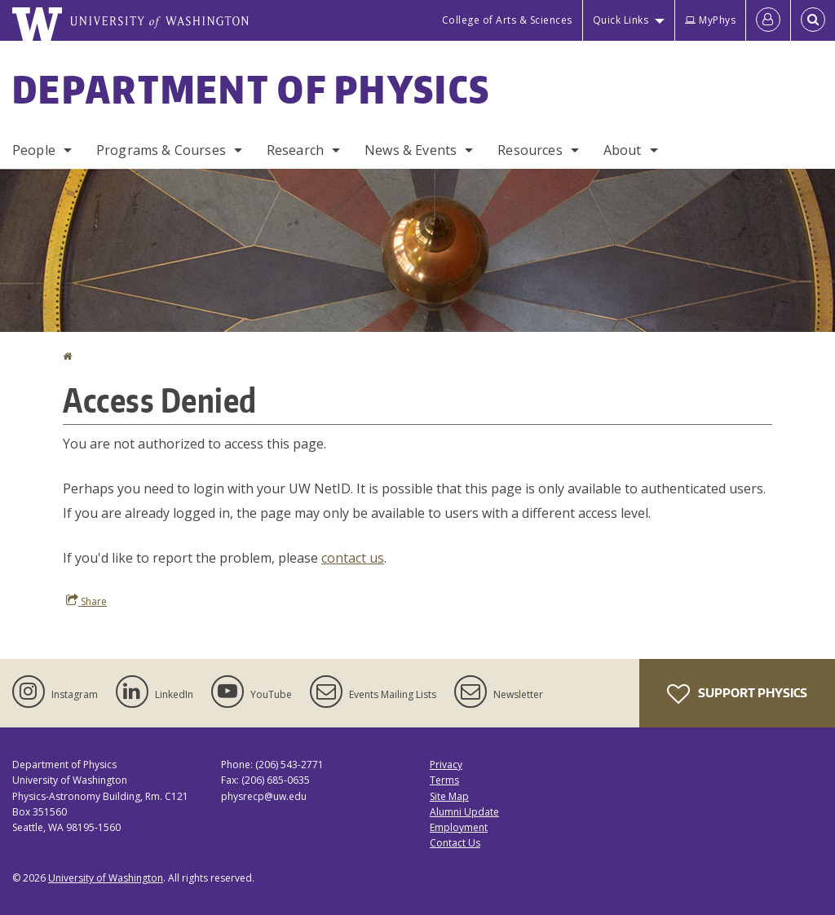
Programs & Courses (161, 150)
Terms (444, 780)
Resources (529, 150)
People (33, 150)
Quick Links (621, 20)
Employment (459, 827)
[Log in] (768, 20)
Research (295, 150)
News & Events (410, 150)
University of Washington (105, 878)
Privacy (446, 764)
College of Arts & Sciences (507, 20)
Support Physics (737, 694)
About (622, 150)
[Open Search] (813, 20)
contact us (352, 558)
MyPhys (710, 20)
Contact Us (455, 843)
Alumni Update (464, 812)
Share (86, 601)
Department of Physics (251, 89)
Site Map (449, 796)
